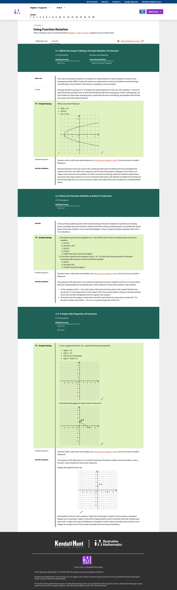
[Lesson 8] (53, 17)
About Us (104, 2)
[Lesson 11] (64, 17)
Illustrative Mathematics (48, 572)
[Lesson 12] (68, 17)
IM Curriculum (92, 2)
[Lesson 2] (33, 17)
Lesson (55, 41)
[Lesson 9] (56, 17)
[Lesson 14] (76, 17)
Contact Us (116, 2)
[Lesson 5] (43, 17)
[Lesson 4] (40, 17)
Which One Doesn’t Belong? (101, 63)
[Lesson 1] (30, 17)
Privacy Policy (79, 567)
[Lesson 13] (72, 17)
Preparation (41, 41)
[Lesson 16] (85, 17)
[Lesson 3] (37, 17)
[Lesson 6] (46, 17)
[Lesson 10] (60, 17)
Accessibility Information (94, 567)
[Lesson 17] (89, 17)
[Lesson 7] (49, 17)
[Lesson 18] (93, 17)
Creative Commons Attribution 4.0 (85, 572)
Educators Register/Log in (151, 2)
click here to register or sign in (106, 160)
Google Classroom (131, 2)
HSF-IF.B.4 (60, 330)
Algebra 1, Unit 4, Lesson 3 (79, 33)
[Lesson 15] (81, 17)
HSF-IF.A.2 (61, 63)
